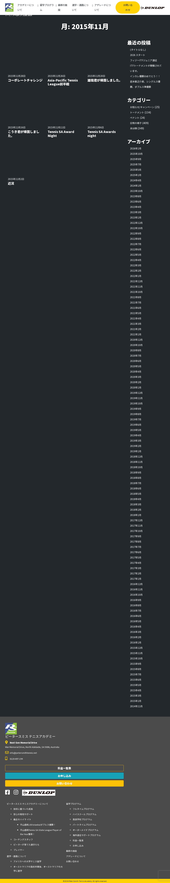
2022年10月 (136, 228)
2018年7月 (135, 483)
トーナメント (137, 112)
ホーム (8, 15)
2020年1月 (135, 387)
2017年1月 (135, 578)
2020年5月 (135, 366)
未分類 (133, 128)
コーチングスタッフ (23, 839)
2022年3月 (135, 265)
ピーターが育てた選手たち (26, 844)
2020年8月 (135, 350)
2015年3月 (135, 695)
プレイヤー (18, 849)
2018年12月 (136, 456)
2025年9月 (135, 159)
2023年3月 (135, 212)
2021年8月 (135, 297)
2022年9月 (135, 233)
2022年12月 (136, 222)
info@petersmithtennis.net (23, 752)
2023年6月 (135, 201)
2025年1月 (135, 175)
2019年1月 (135, 451)
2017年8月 (135, 541)
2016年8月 (135, 605)
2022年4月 (135, 260)
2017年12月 (136, 520)
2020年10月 (136, 345)
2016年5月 (135, 621)
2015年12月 (136, 647)
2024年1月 (135, 185)
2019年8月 (135, 414)
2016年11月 (136, 589)
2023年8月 (135, 196)
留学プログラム (47, 7)
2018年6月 (135, 488)
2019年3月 (135, 440)
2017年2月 (135, 573)
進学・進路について (80, 7)
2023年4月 (135, 207)
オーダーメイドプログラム (85, 830)
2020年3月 (135, 376)
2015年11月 (136, 653)
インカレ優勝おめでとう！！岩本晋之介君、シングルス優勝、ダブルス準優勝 (145, 81)
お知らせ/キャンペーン (142, 107)
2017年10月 (136, 531)
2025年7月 (135, 164)
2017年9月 (135, 536)
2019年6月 (135, 424)
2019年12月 (136, 392)
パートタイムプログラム (84, 824)
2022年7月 (135, 244)
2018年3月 (135, 504)
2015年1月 (135, 701)
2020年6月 (135, 361)
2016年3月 (135, 631)
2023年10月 (136, 191)
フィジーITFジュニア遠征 (143, 60)
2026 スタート (137, 55)
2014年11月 (136, 706)
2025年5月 (135, 169)
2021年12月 (136, 281)
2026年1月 (135, 148)
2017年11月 (136, 525)
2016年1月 (135, 642)
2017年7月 (135, 546)
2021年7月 (135, 302)
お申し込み (64, 776)
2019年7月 (135, 419)
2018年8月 (135, 477)
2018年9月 (135, 472)
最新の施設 (62, 7)
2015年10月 (136, 658)
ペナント (134, 117)
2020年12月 (136, 339)
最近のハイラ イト (22, 819)
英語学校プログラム (82, 819)
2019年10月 (136, 403)
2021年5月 (135, 313)
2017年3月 (135, 568)
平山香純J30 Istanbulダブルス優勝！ (38, 824)
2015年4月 (135, 690)
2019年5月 (135, 430)
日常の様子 (136, 123)
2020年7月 (135, 355)
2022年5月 (135, 254)
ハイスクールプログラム (84, 814)
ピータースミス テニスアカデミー (30, 731)
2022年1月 (135, 276)
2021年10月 (136, 292)
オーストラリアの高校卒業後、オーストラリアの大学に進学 (38, 869)
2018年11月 (136, 461)
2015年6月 (135, 679)
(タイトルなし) (138, 49)
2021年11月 (136, 286)
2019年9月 (135, 408)
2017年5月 (135, 557)
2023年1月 (135, 217)
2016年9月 (135, 600)
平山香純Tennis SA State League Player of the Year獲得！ (40, 832)
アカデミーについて (25, 7)
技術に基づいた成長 (23, 808)
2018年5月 (135, 493)
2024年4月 (135, 180)
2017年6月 (135, 552)
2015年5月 (135, 685)
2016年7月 (135, 610)
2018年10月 (136, 467)
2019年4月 (135, 435)
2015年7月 (135, 674)
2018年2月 (135, 509)
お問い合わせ (127, 7)
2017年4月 (135, 562)
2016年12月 (136, 584)
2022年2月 (135, 270)
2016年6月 (135, 616)
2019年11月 (136, 398)
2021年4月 (135, 318)
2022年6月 (135, 249)
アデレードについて (102, 7)
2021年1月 (135, 334)
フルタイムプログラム (83, 808)
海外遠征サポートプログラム (87, 835)
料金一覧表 (64, 768)
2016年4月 (135, 626)
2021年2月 (135, 329)
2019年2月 (135, 446)
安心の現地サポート (23, 814)
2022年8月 (135, 238)
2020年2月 (135, 382)
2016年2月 (135, 637)
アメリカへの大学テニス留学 (27, 861)
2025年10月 (136, 153)
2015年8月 (135, 669)
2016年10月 (136, 594)
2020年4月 (135, 371)
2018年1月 (135, 515)
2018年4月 (135, 499)
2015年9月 (135, 663)
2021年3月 (135, 323)
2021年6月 (135, 307)
